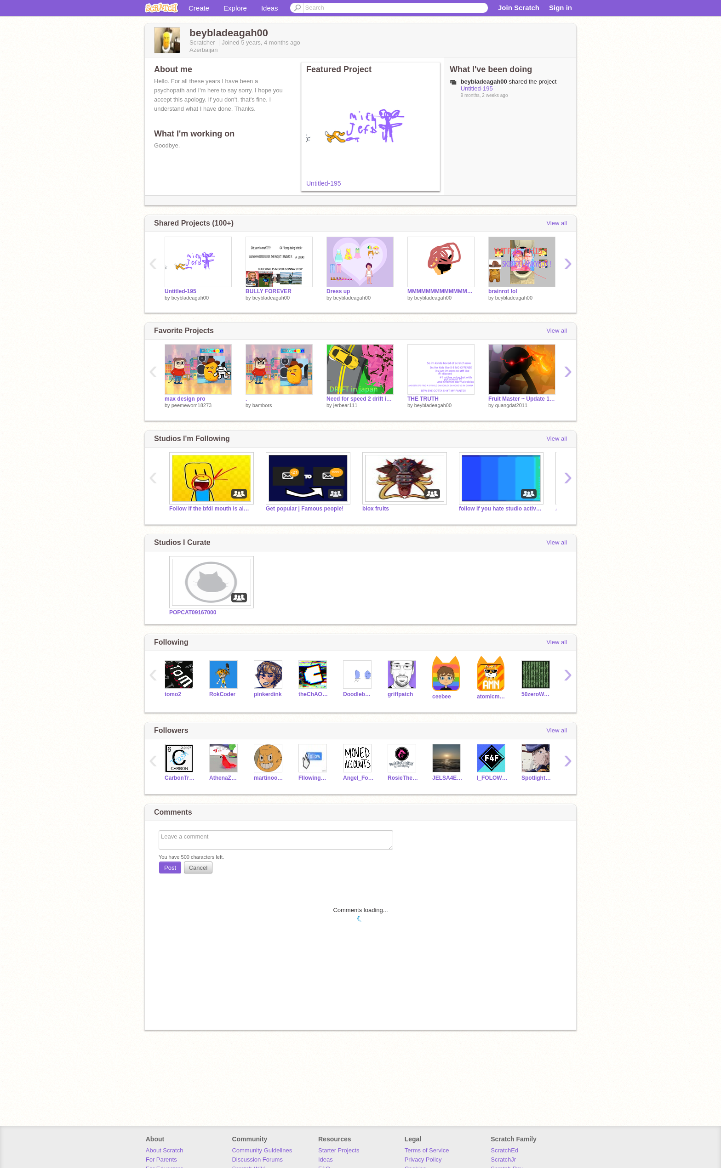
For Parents (161, 1159)
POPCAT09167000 (192, 612)
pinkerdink (268, 694)
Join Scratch (518, 7)
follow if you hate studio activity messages (500, 508)
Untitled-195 (323, 183)
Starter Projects (339, 1150)
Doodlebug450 (358, 694)
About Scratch (164, 1150)
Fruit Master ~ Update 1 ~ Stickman (521, 399)
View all (556, 223)
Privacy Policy (423, 1159)
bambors (262, 405)
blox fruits (375, 508)
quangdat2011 (511, 405)
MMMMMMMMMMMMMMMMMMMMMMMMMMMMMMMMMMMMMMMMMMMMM (441, 291)
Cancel (198, 867)
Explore (235, 8)
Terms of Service (427, 1150)
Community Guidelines (262, 1150)
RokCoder (222, 694)
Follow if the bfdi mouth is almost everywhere (210, 508)
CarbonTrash (180, 778)
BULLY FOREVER (269, 291)
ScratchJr (503, 1159)
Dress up (338, 291)
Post (170, 867)
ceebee (441, 696)
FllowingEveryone (313, 778)
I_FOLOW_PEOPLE (492, 778)
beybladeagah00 (190, 298)
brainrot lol (502, 291)
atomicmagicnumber (492, 696)
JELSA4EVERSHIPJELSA (447, 778)
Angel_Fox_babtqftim (358, 778)
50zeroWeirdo (536, 694)
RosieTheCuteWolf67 (403, 778)
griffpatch (400, 694)
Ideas (269, 8)
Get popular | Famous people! (304, 508)
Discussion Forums (257, 1159)
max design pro (185, 399)
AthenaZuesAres (224, 778)
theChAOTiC (313, 694)
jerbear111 (345, 405)
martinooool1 (269, 778)
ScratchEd (504, 1150)
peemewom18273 (192, 405)
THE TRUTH (423, 399)
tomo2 (173, 694)
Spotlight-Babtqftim (536, 778)
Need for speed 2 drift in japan (360, 399)
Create (199, 8)
